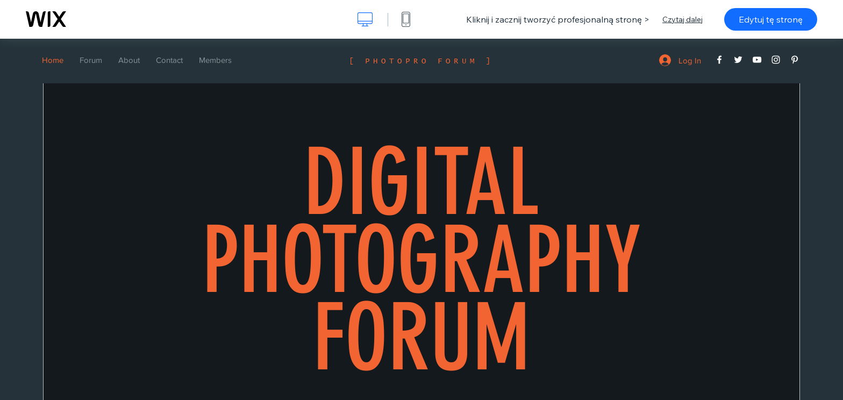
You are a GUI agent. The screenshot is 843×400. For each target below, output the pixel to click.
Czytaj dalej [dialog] (682, 19)
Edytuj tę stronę (771, 19)
